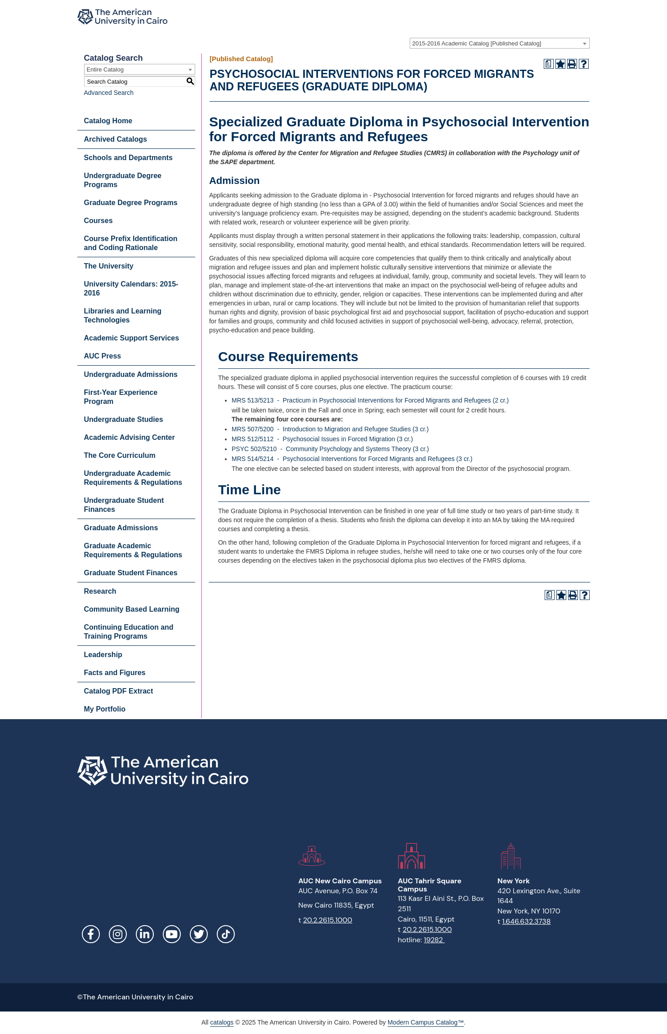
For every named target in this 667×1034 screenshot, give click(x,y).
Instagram (118, 934)
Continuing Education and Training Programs (129, 631)
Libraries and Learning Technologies (122, 315)
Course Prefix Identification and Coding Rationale (131, 243)
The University (109, 266)
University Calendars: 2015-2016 (131, 288)
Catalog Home (108, 121)
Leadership (103, 654)
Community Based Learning (131, 609)
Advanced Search (109, 92)
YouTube (172, 934)
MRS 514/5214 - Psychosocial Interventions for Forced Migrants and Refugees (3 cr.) (352, 458)
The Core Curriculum (120, 455)
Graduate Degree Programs (131, 202)
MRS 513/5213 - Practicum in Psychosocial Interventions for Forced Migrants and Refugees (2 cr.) (370, 400)
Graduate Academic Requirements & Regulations (133, 550)
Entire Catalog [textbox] (105, 69)
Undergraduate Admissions (131, 374)
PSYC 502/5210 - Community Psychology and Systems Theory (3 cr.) (330, 448)
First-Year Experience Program (121, 397)
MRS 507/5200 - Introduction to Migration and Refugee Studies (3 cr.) (330, 429)
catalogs (221, 1022)
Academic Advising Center (129, 437)
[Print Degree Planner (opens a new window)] (549, 64)
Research (100, 591)
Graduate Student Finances (131, 573)
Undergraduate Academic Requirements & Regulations (133, 478)
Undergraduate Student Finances (124, 505)
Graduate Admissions (121, 528)
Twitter (199, 934)
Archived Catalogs (115, 139)
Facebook (91, 934)
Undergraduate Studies (123, 419)
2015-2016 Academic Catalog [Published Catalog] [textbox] (477, 43)
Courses (98, 220)
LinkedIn (145, 934)
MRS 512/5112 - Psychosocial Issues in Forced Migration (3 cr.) (322, 439)
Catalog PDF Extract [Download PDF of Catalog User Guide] (118, 691)
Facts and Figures (115, 672)
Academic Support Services (131, 338)
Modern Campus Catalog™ (426, 1022)
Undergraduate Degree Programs (123, 180)
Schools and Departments (128, 157)
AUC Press (102, 356)
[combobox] (500, 43)
